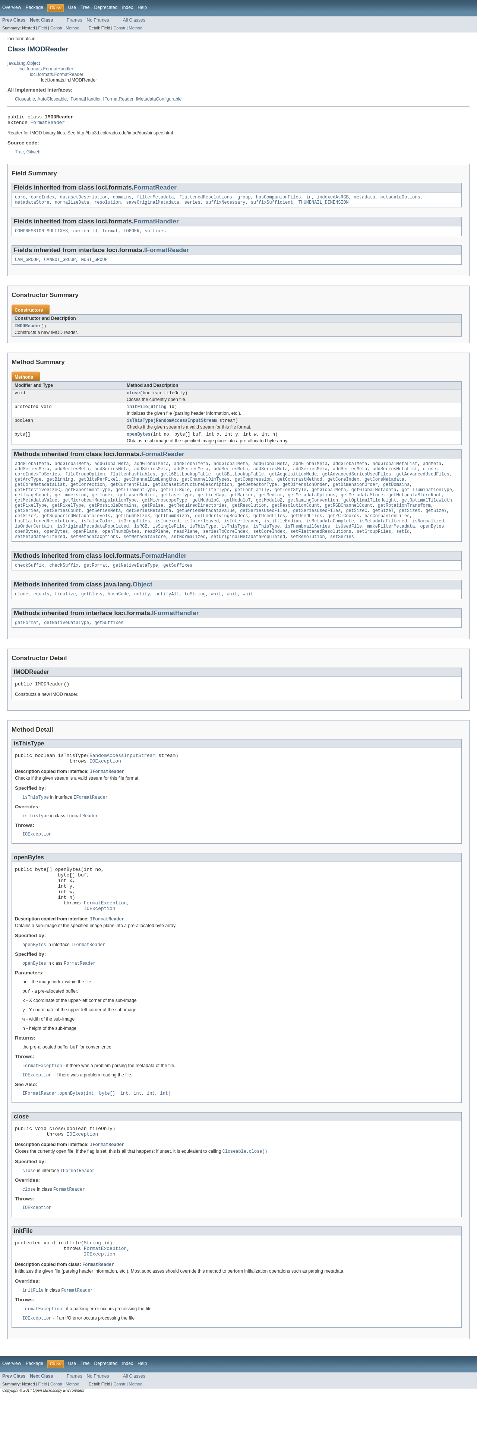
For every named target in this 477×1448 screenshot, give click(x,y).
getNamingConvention (313, 515)
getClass (91, 615)
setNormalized (188, 557)
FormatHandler (156, 225)
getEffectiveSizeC (37, 503)
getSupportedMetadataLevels (75, 533)
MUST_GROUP (94, 265)
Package (34, 7)
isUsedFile (348, 545)
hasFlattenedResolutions (45, 539)
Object (142, 605)
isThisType (140, 429)
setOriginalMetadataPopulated (248, 557)
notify (142, 615)
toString (195, 615)
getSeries (27, 527)
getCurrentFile (129, 497)
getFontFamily (252, 503)
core (20, 200)
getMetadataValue (36, 515)
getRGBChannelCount (349, 521)
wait (216, 615)
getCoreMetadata (384, 491)
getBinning (60, 491)
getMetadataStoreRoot (414, 509)
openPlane (85, 551)
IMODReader (28, 332)
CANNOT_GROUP (60, 265)
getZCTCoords (343, 533)
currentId (85, 235)
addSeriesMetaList (394, 479)
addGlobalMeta (32, 473)
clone (21, 615)
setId (403, 551)
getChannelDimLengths (149, 491)
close (133, 399)
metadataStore (32, 206)
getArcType (28, 491)
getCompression (253, 491)
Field (42, 28)
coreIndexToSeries (37, 485)
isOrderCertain (33, 545)
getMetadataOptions (311, 509)
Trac (19, 154)
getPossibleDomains (113, 521)
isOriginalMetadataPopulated (93, 545)
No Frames (98, 20)
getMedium (270, 509)
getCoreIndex (343, 491)
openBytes (139, 443)
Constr (56, 28)
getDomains (396, 497)
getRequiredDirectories (197, 521)
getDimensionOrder (305, 497)
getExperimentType (87, 503)
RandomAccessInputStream (186, 429)
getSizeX (409, 527)
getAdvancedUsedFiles (422, 485)
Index (127, 7)
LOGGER (131, 235)
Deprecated (106, 7)
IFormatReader (118, 99)
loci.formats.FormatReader (56, 74)
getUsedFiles (269, 533)
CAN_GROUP (27, 265)
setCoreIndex (269, 551)
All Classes (134, 20)
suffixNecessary (226, 206)
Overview (11, 7)
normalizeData (72, 206)
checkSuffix (29, 586)
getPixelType (31, 521)
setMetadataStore (144, 557)
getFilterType (212, 503)
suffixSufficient (272, 206)
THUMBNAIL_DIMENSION (323, 206)
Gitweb (33, 154)
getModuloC (205, 515)
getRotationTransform (404, 521)
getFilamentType (135, 503)
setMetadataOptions (94, 557)
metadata (364, 200)
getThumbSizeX (133, 533)
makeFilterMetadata (391, 545)
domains (122, 200)
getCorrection (87, 497)
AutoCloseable (52, 99)
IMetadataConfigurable (158, 99)
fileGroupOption (85, 485)
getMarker (241, 509)
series (192, 206)
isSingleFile (168, 545)
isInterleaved (201, 539)
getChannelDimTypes (206, 491)
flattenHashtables (132, 485)
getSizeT (383, 527)
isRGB (141, 545)
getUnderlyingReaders (221, 533)
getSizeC (356, 527)
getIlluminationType (427, 503)
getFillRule (175, 503)
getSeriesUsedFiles (264, 527)
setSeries (342, 557)
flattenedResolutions (205, 200)
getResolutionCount (295, 521)
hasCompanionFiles (278, 200)
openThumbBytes (121, 551)
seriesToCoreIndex (225, 551)
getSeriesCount (62, 527)
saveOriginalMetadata (152, 206)
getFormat (96, 586)
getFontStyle (290, 503)
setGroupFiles (374, 551)
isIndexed (167, 539)
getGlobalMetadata (374, 503)
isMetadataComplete (330, 539)
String (159, 414)
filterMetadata (155, 200)
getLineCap (211, 509)
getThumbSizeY (172, 533)
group (244, 200)
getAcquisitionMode (293, 485)
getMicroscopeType (164, 515)
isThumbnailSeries (307, 545)
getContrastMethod (299, 491)
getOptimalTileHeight (369, 515)
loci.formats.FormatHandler (46, 68)
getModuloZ (269, 515)
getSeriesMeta (103, 527)
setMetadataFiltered (40, 557)
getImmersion (70, 509)
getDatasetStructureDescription (192, 497)
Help (142, 7)
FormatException (105, 938)
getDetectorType (257, 497)
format (110, 235)
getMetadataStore (362, 509)
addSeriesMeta (32, 479)
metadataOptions (400, 200)
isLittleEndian (282, 539)
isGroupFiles (134, 539)
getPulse (152, 521)
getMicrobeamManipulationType (100, 515)
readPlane (156, 551)
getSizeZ (25, 533)
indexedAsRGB (332, 200)
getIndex (102, 509)
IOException (105, 786)
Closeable (25, 99)
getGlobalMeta (329, 503)
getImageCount (32, 509)
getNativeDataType (135, 586)
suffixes (155, 235)
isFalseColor (97, 539)
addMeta (432, 473)
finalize (65, 615)
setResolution (307, 557)
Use (72, 7)
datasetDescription (84, 200)
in (309, 200)
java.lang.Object (23, 63)
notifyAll (167, 615)
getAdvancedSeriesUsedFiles (356, 485)
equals (42, 615)
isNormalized (428, 539)
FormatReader (48, 124)
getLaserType (176, 509)
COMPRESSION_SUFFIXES (41, 235)
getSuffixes (177, 586)
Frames (74, 20)
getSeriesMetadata (148, 527)
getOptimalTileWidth (427, 515)
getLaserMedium (136, 509)
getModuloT (237, 515)
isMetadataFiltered (383, 539)
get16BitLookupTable (186, 485)
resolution (107, 206)
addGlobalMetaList (394, 473)
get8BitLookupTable (240, 485)
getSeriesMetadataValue (206, 527)
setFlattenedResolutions (320, 551)
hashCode (118, 615)
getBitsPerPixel (99, 491)
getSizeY (436, 527)
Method (72, 28)
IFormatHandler (85, 99)
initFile (137, 414)
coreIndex (43, 200)
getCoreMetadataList (40, 497)
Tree (85, 7)
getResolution (249, 521)
